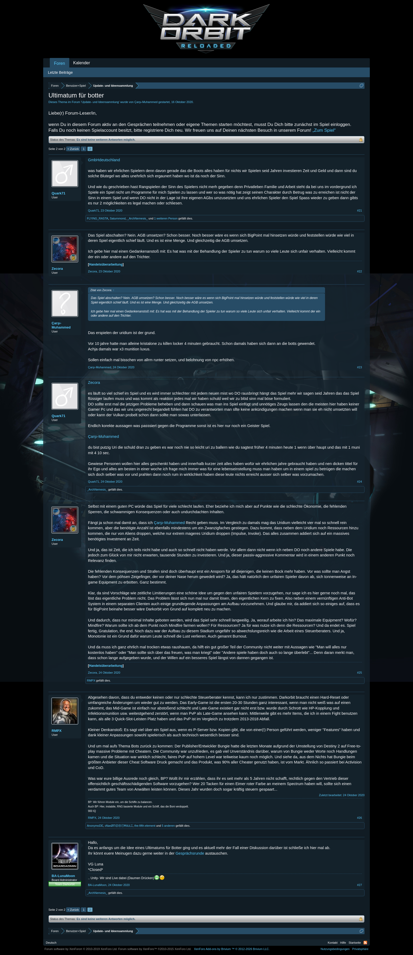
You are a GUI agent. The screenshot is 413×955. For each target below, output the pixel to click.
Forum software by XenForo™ (154, 949)
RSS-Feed (365, 942)
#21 (359, 210)
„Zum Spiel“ (324, 130)
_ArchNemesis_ (137, 218)
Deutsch (51, 942)
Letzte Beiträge (60, 72)
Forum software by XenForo (81, 949)
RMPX (91, 680)
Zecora (57, 269)
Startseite (355, 942)
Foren (59, 63)
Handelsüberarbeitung (105, 264)
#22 (359, 271)
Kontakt (332, 942)
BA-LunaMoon (63, 876)
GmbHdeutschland (104, 160)
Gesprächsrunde (189, 853)
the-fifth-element (144, 825)
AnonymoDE (95, 825)
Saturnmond (118, 218)
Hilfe (343, 942)
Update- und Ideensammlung (100, 102)
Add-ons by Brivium (231, 949)
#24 (359, 481)
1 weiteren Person (166, 218)
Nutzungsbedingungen (335, 949)
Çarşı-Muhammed (146, 102)
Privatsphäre (360, 949)
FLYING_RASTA (97, 218)
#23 (359, 367)
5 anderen (168, 825)
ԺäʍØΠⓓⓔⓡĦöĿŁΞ (119, 825)
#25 (359, 672)
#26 (359, 817)
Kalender (81, 63)
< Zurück (73, 148)
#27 (359, 885)
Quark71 (58, 193)
